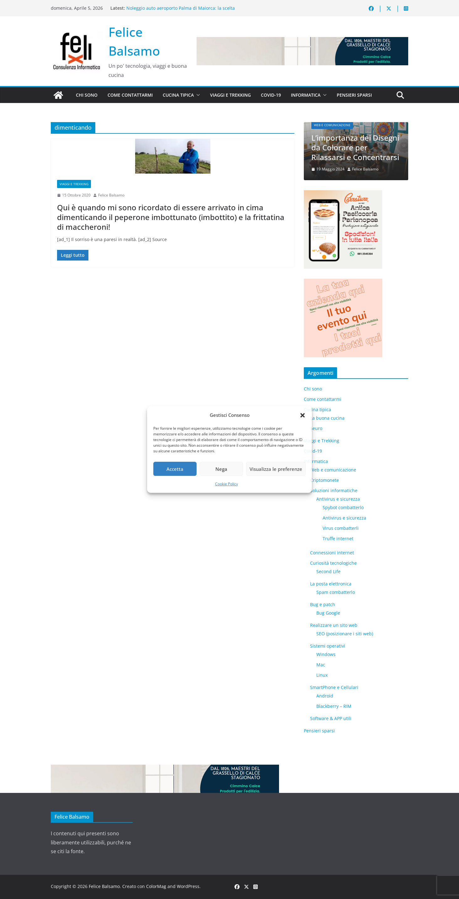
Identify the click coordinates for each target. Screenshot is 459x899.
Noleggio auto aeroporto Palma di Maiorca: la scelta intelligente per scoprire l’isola (180, 11)
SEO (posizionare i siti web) (344, 634)
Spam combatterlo (335, 592)
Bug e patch (322, 604)
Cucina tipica (178, 95)
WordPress (188, 886)
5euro (316, 428)
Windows (325, 654)
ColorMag (156, 886)
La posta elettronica (330, 584)
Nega (221, 469)
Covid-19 (271, 95)
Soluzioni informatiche (333, 490)
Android (324, 696)
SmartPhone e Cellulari (334, 687)
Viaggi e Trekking (230, 95)
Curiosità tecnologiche (333, 563)
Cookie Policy (226, 484)
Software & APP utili (330, 718)
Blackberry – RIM (333, 706)
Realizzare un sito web (333, 625)
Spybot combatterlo (343, 507)
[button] (302, 415)
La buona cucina (327, 418)
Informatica (305, 95)
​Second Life (328, 571)
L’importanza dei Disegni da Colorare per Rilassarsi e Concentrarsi (355, 147)
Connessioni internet (332, 553)
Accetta (174, 469)
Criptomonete (324, 480)
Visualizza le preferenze (276, 469)
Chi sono (87, 95)
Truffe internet (338, 538)
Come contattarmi (130, 95)
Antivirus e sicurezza (338, 499)
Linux (322, 675)
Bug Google (328, 613)
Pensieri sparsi (354, 95)
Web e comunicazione (332, 125)
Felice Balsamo (111, 195)
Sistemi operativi (327, 646)
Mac (320, 665)
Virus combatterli (341, 528)
